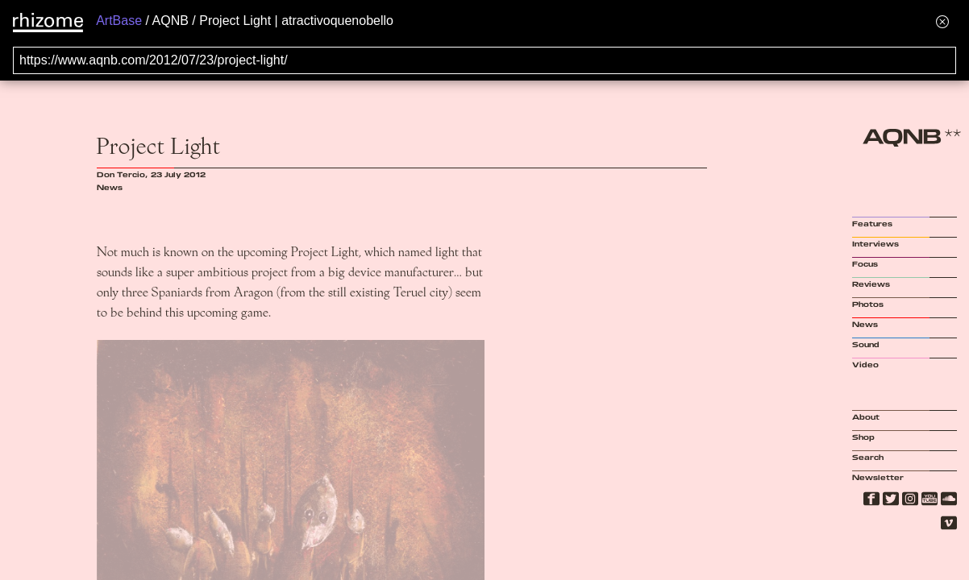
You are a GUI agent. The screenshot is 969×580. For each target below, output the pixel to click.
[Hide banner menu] (942, 21)
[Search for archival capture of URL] (484, 60)
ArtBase (119, 20)
